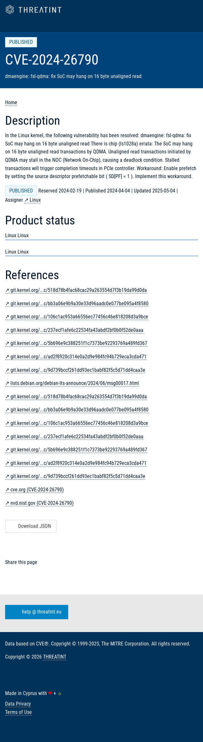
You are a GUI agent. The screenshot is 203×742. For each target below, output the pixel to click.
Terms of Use (18, 712)
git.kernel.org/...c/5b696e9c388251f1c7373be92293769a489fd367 (79, 343)
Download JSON (30, 526)
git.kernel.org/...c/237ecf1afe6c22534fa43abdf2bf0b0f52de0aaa (77, 330)
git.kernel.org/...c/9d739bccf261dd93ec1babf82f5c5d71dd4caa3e (78, 370)
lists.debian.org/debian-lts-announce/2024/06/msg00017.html (75, 383)
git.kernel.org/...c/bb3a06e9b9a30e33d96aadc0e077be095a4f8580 (80, 304)
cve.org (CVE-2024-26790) (37, 490)
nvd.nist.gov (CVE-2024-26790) (42, 503)
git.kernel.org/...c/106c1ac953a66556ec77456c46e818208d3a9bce (79, 317)
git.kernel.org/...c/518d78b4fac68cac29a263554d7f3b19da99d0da (79, 290)
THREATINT (54, 657)
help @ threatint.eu (35, 611)
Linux (35, 200)
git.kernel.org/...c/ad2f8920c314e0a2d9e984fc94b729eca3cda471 (79, 357)
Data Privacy (18, 704)
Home (11, 102)
